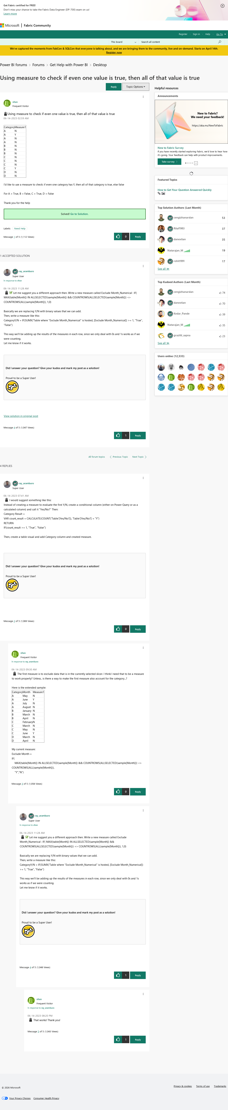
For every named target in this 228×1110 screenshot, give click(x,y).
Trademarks (220, 1086)
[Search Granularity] (123, 41)
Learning (134, 25)
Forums (59, 25)
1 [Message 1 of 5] (14, 236)
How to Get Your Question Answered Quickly (185, 190)
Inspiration (74, 25)
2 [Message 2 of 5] (14, 620)
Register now (114, 52)
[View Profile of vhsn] (15, 102)
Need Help (19, 228)
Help (207, 33)
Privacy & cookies (183, 1086)
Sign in (196, 33)
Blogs (121, 25)
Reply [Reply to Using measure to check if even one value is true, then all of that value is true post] (138, 236)
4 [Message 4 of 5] (14, 427)
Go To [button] (219, 34)
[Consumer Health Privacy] (46, 1098)
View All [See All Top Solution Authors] (163, 269)
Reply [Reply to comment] (138, 435)
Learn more (10, 13)
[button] (113, 86)
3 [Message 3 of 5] (22, 783)
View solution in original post (21, 416)
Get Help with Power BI (69, 64)
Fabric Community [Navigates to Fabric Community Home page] (37, 25)
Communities (105, 25)
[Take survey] (169, 161)
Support (150, 25)
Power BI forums (13, 64)
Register (183, 33)
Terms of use (203, 1086)
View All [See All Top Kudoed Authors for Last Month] (163, 343)
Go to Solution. (79, 214)
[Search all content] (181, 41)
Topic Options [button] (134, 86)
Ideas (89, 25)
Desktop (100, 64)
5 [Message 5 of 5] (38, 1031)
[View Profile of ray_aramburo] (26, 271)
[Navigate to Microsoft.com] (9, 25)
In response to (13, 280)
